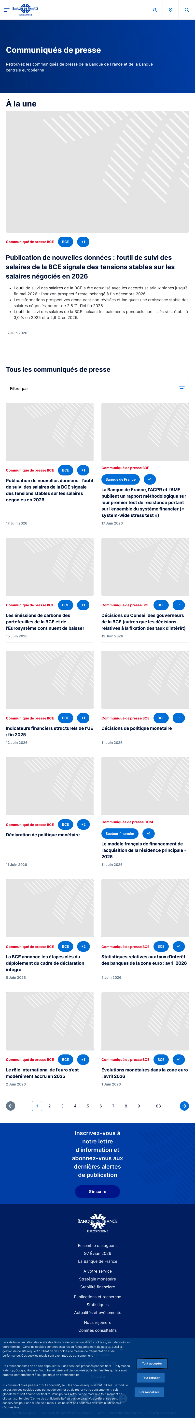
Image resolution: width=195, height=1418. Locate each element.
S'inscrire (97, 1191)
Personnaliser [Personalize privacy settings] (149, 1392)
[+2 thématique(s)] (83, 824)
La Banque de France (97, 1261)
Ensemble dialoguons (97, 1245)
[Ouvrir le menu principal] (7, 10)
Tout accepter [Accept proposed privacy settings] (152, 1363)
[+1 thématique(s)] (83, 242)
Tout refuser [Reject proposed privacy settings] (151, 1378)
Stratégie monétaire (97, 1279)
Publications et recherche (97, 1296)
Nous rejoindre (97, 1322)
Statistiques (98, 1304)
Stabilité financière (97, 1286)
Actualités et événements (97, 1312)
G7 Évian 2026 (97, 1253)
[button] (187, 9)
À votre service (98, 1271)
